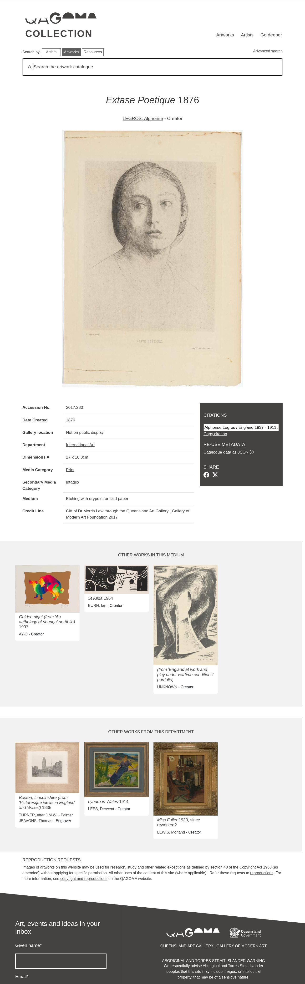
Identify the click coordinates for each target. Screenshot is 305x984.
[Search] (152, 67)
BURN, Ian (97, 606)
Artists (247, 34)
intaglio (72, 482)
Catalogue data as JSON (226, 452)
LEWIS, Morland (171, 832)
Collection (58, 33)
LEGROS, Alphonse (143, 118)
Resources (93, 52)
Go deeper (271, 34)
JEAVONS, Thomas (35, 821)
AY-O (23, 634)
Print (70, 469)
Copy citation (215, 433)
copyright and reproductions (83, 879)
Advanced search (268, 51)
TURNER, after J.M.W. (38, 815)
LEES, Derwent (101, 809)
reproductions (261, 873)
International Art (80, 444)
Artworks (225, 34)
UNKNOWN (167, 687)
